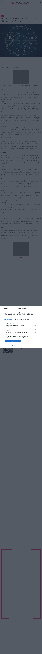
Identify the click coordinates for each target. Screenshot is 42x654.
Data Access (21, 345)
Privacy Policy (27, 345)
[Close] (40, 308)
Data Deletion (14, 345)
